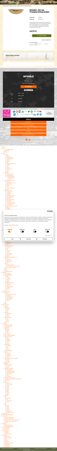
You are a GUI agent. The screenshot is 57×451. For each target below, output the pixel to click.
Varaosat (6, 388)
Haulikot (6, 172)
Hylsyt (5, 270)
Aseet (3, 153)
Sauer (8, 167)
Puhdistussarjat (10, 371)
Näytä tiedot (47, 235)
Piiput (8, 207)
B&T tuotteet (7, 334)
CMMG (8, 165)
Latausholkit (9, 298)
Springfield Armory (11, 163)
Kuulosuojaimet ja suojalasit (11, 358)
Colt (8, 166)
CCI (7, 258)
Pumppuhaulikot (10, 176)
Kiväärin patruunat (8, 418)
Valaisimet (7, 382)
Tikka (8, 170)
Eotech (8, 277)
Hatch (8, 315)
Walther (8, 288)
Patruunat (4, 416)
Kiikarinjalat (7, 344)
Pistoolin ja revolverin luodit (13, 266)
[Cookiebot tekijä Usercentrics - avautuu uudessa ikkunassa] (48, 211)
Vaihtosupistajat (8, 325)
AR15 (8, 391)
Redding (11, 5)
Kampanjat (5, 413)
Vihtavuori (9, 254)
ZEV (5, 403)
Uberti (8, 161)
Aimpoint (9, 284)
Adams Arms (10, 157)
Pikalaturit (9, 411)
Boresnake (9, 370)
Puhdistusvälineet (8, 368)
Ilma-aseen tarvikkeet (9, 335)
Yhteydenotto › (28, 87)
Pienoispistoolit (10, 199)
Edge (8, 359)
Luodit (5, 263)
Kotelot (6, 352)
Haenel (8, 159)
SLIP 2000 (9, 373)
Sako (8, 241)
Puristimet (9, 299)
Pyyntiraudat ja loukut (9, 377)
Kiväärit (6, 154)
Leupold (8, 279)
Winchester (9, 253)
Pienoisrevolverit (10, 202)
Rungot (8, 208)
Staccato (9, 184)
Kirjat (8, 405)
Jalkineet (6, 307)
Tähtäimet (7, 380)
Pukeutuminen (5, 304)
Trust (8, 252)
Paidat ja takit (7, 317)
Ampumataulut (8, 326)
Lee (5, 302)
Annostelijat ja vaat (11, 294)
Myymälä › (28, 131)
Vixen (8, 280)
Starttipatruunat (8, 271)
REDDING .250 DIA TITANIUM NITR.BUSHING (24, 5)
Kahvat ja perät (8, 336)
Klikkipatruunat (10, 412)
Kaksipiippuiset (10, 175)
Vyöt (5, 397)
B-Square (9, 345)
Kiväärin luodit (10, 265)
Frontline (9, 353)
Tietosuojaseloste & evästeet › (28, 134)
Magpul (8, 340)
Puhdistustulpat (10, 372)
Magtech (9, 259)
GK (7, 311)
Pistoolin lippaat (8, 364)
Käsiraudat (7, 362)
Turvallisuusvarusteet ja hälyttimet (12, 379)
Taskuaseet (9, 192)
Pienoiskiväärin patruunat (10, 257)
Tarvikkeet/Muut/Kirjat (7, 414)
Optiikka (4, 272)
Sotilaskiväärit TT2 (11, 195)
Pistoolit (8, 198)
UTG (8, 341)
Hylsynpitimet (10, 297)
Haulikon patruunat (9, 245)
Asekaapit (6, 327)
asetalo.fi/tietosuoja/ (13, 225)
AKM (8, 390)
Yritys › (28, 128)
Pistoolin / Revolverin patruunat (11, 420)
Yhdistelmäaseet (11, 203)
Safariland (9, 356)
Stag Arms (9, 168)
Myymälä (6, 151)
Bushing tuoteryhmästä (10, 56)
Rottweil (8, 250)
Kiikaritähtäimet (8, 275)
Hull (7, 248)
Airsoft (8, 409)
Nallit (5, 268)
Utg (7, 331)
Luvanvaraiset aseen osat (10, 206)
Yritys (5, 152)
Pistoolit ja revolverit (9, 180)
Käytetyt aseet (8, 190)
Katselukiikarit (7, 274)
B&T (8, 162)
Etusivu (4, 147)
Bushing (14, 5)
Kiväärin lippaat (8, 350)
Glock (8, 185)
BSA (7, 276)
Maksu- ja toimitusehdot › (28, 125)
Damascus (9, 313)
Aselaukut (6, 329)
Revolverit (9, 200)
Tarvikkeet (4, 323)
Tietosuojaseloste (8, 149)
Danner (8, 308)
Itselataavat (10, 174)
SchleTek (9, 376)
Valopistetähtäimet (9, 282)
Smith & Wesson (11, 188)
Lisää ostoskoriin (41, 35)
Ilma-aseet (9, 204)
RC (7, 249)
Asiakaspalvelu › (28, 122)
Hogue (8, 339)
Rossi (8, 156)
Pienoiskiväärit (10, 197)
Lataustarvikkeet (6, 5)
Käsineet (6, 312)
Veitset (6, 395)
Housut (6, 306)
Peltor (8, 361)
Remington (11, 177)
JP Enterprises (10, 158)
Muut (8, 171)
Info (3, 148)
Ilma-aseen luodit (11, 267)
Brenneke (9, 243)
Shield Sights (10, 286)
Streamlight (9, 384)
